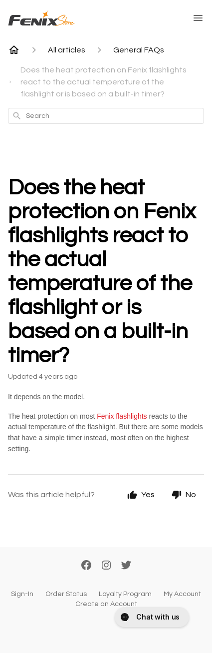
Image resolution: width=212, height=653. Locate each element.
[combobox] (106, 116)
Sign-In (22, 594)
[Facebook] (86, 566)
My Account (182, 594)
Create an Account (106, 604)
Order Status (66, 594)
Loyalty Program (125, 594)
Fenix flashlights (122, 416)
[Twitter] (126, 566)
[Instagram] (106, 566)
